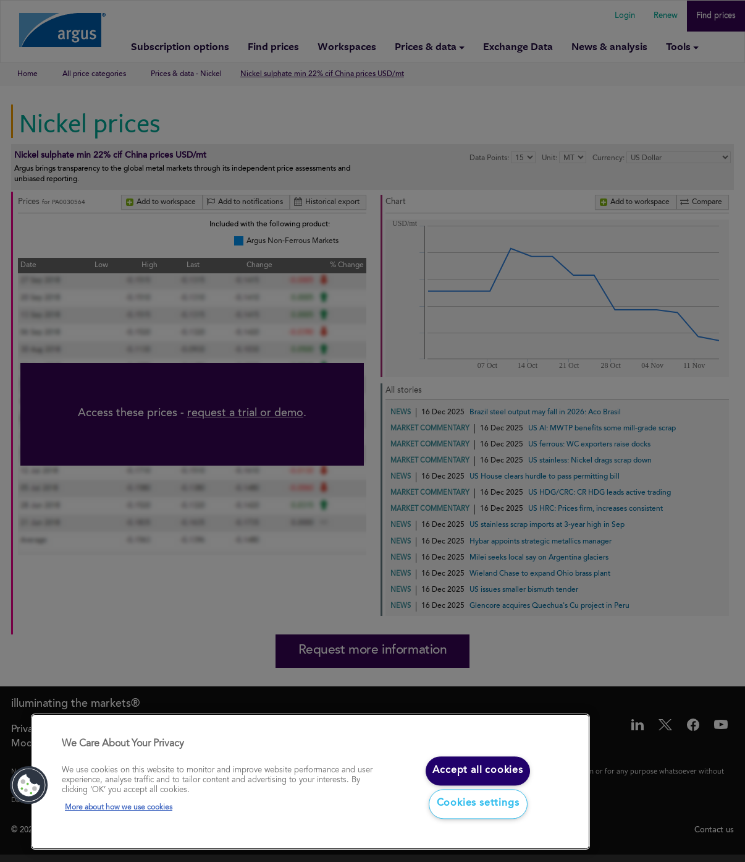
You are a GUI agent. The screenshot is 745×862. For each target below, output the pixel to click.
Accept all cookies (477, 770)
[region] (310, 782)
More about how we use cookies (118, 807)
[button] (29, 785)
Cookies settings (478, 804)
